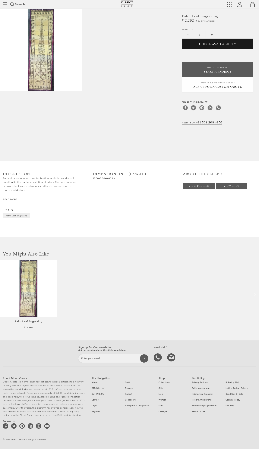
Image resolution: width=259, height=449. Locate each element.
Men (161, 394)
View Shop (231, 186)
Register (95, 411)
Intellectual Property (202, 394)
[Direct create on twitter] (14, 426)
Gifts (161, 388)
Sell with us (97, 394)
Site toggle (5, 4)
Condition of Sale (234, 394)
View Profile (199, 186)
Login (94, 405)
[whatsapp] (218, 107)
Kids (161, 405)
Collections (164, 382)
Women (162, 400)
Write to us (171, 357)
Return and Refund (202, 400)
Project (128, 394)
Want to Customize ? (217, 70)
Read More (10, 199)
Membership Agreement (204, 405)
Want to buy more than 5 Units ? (217, 85)
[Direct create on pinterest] (22, 426)
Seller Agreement (201, 388)
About (94, 382)
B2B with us (97, 388)
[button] (254, 294)
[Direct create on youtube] (47, 426)
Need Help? (202, 122)
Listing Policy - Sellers (237, 388)
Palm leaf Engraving (16, 216)
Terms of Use (198, 411)
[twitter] (193, 107)
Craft (127, 382)
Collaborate (131, 400)
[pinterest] (201, 107)
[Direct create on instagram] (39, 426)
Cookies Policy (233, 400)
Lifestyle (163, 411)
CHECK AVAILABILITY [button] (217, 44)
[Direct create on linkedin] (31, 426)
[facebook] (185, 107)
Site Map (230, 405)
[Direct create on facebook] (6, 426)
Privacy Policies (200, 382)
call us (158, 357)
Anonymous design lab (137, 405)
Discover (129, 388)
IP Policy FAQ (232, 382)
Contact (95, 400)
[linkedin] (210, 107)
